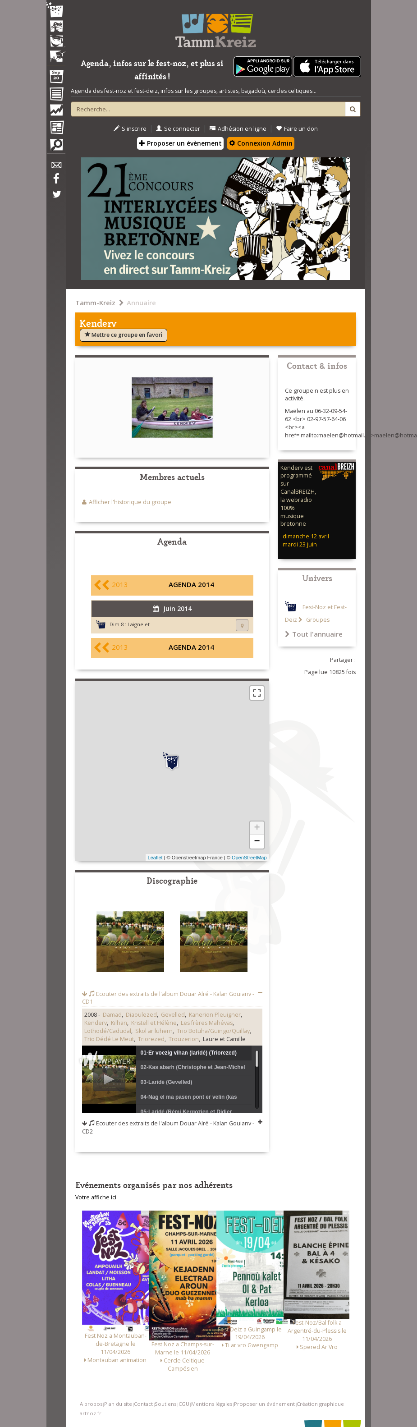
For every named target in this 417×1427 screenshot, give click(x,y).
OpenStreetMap (249, 857)
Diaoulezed (141, 1015)
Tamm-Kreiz (95, 302)
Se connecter (178, 129)
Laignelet (139, 624)
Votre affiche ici (95, 1197)
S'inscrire (130, 129)
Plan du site (118, 1403)
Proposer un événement (264, 1403)
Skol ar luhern (154, 1031)
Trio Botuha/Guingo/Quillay (213, 1031)
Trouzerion (184, 1039)
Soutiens (165, 1403)
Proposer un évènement (180, 143)
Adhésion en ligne (238, 129)
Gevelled (173, 1015)
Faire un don (297, 129)
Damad (112, 1015)
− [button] (257, 842)
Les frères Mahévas (207, 1023)
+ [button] (257, 828)
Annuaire (141, 302)
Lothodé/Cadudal (107, 1031)
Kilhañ (119, 1023)
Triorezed (151, 1039)
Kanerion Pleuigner (215, 1015)
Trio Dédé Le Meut (109, 1039)
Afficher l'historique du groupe (130, 502)
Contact (143, 1403)
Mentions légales (211, 1403)
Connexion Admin (261, 143)
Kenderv (95, 1023)
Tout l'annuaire (314, 633)
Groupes (317, 620)
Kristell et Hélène (154, 1023)
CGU (184, 1403)
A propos (91, 1403)
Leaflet (155, 857)
